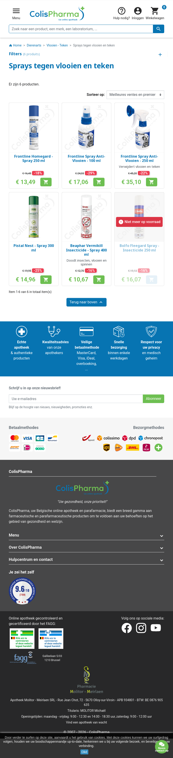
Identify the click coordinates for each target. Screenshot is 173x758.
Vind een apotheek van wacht (86, 722)
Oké (84, 752)
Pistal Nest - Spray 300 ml (34, 247)
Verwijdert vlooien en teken (139, 166)
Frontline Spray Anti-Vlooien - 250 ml (139, 158)
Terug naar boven (86, 302)
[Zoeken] (86, 29)
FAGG (50, 624)
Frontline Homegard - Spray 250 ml (33, 158)
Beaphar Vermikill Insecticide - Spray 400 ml (86, 250)
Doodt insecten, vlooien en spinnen (86, 262)
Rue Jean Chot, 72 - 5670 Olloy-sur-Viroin (86, 700)
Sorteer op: (96, 94)
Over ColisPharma (25, 547)
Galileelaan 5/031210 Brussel (52, 658)
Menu (14, 535)
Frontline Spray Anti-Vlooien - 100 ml (86, 158)
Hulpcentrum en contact (31, 559)
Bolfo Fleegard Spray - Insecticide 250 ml (139, 247)
